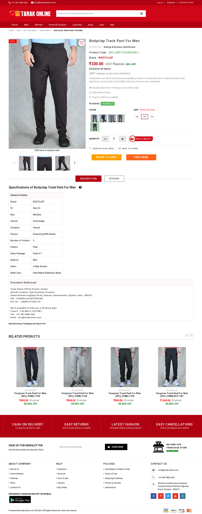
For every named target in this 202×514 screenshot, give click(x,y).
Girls (102, 25)
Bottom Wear (30, 31)
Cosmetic (77, 25)
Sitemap (14, 478)
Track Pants (45, 31)
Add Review (129, 47)
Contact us (159, 463)
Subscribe (117, 447)
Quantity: (94, 138)
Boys (90, 25)
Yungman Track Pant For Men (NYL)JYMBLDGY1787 (172, 395)
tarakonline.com (27, 510)
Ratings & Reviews (113, 47)
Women (39, 25)
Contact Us (15, 487)
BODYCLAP (105, 57)
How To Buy (63, 478)
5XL (152, 117)
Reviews (114, 178)
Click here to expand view (47, 150)
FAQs (12, 483)
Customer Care (186, 2)
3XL (137, 117)
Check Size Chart (147, 110)
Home (15, 25)
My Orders (62, 487)
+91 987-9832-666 (19, 2)
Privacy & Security (113, 483)
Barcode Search (69, 510)
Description (88, 178)
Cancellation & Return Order (117, 469)
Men (26, 25)
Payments (62, 469)
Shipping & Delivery (114, 478)
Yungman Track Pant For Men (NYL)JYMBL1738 (30, 395)
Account (61, 473)
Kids (112, 25)
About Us (14, 469)
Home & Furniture (57, 25)
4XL (144, 117)
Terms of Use (111, 473)
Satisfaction (110, 487)
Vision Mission (17, 473)
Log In (160, 2)
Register (170, 2)
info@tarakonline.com (45, 2)
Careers (61, 483)
